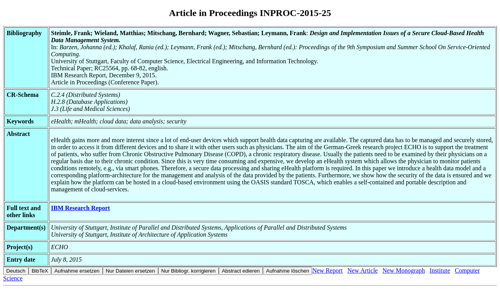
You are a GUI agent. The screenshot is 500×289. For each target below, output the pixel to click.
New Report (327, 270)
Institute (440, 270)
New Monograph (403, 270)
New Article (362, 270)
